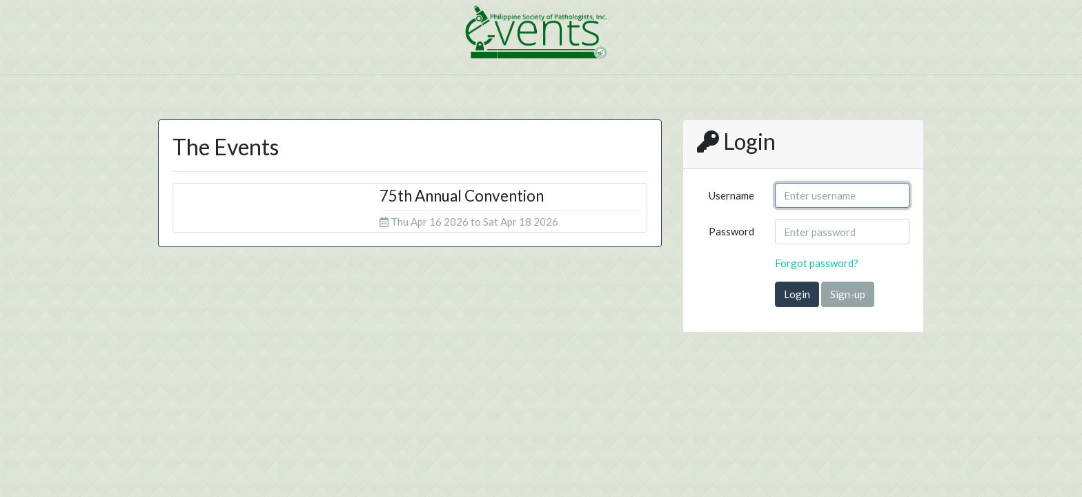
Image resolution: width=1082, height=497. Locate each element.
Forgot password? (816, 263)
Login (797, 294)
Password (731, 231)
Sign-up (847, 294)
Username (731, 195)
